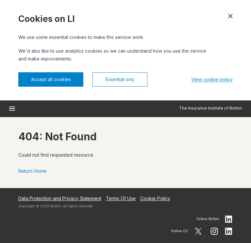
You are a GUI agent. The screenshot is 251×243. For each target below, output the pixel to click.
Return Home (32, 171)
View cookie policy (212, 79)
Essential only (120, 79)
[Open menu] (12, 108)
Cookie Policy (155, 198)
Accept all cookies (51, 79)
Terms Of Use (121, 198)
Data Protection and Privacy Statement (59, 198)
